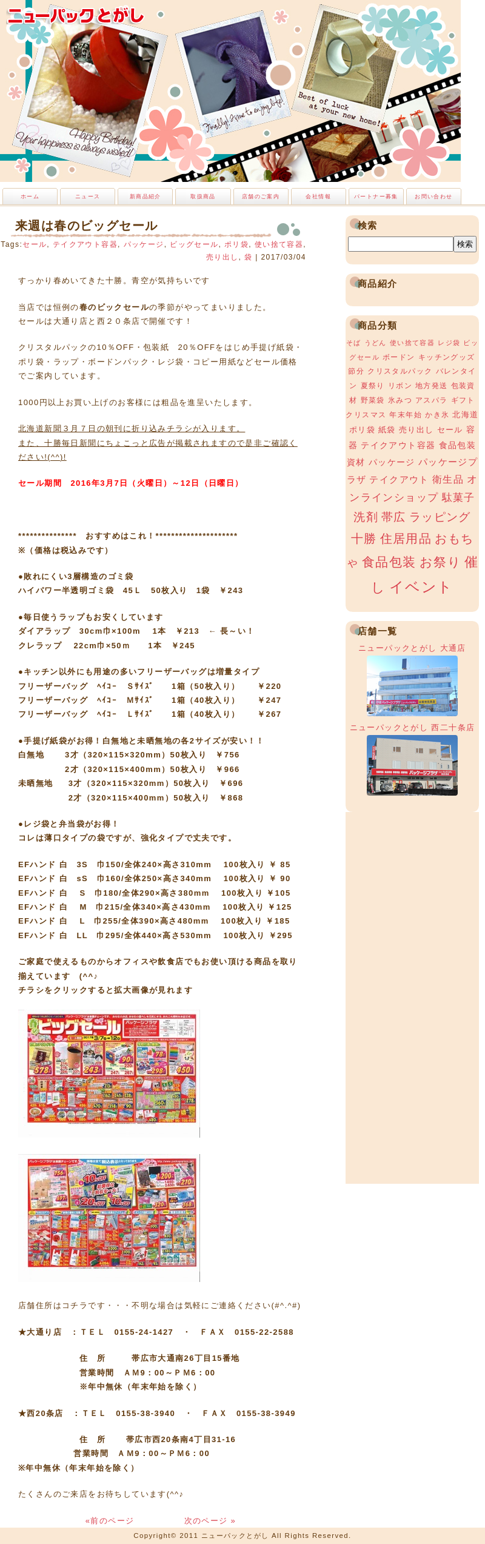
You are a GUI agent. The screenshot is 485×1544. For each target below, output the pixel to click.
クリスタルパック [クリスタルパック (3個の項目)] (399, 371)
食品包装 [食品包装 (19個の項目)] (389, 562)
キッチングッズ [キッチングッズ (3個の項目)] (446, 357)
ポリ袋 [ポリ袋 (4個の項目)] (362, 429)
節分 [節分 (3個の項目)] (356, 371)
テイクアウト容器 (85, 244)
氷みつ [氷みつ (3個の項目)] (400, 400)
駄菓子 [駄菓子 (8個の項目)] (458, 497)
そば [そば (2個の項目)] (353, 342)
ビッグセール (194, 244)
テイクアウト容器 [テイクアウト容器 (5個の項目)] (398, 445)
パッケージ (144, 244)
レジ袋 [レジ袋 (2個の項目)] (449, 342)
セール (34, 244)
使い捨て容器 (279, 244)
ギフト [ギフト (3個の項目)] (463, 400)
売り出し (222, 257)
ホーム (30, 196)
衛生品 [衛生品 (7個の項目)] (448, 479)
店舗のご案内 (260, 196)
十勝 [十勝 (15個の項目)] (364, 538)
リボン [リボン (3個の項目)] (400, 385)
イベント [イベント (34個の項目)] (421, 587)
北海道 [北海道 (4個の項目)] (465, 414)
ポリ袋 (236, 244)
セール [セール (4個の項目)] (450, 429)
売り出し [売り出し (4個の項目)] (416, 429)
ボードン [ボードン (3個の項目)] (399, 357)
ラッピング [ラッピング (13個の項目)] (440, 517)
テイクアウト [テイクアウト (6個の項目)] (399, 479)
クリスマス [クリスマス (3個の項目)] (366, 415)
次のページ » (210, 1520)
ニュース (88, 196)
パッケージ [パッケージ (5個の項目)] (392, 462)
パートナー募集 (376, 196)
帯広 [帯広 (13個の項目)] (393, 517)
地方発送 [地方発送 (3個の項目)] (431, 385)
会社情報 (318, 196)
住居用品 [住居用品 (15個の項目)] (406, 538)
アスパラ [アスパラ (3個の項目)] (431, 400)
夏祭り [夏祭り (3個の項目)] (373, 385)
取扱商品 (203, 196)
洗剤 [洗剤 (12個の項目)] (365, 517)
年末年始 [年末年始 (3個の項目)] (405, 415)
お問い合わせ (433, 196)
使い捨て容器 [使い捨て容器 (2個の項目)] (412, 342)
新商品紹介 (145, 196)
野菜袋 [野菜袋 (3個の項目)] (373, 400)
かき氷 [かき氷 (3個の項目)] (437, 415)
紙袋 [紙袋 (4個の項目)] (387, 429)
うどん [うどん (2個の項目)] (375, 342)
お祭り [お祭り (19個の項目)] (440, 562)
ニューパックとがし (76, 15)
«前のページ (111, 1520)
